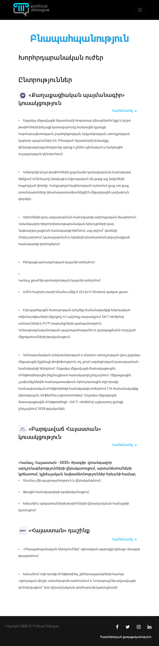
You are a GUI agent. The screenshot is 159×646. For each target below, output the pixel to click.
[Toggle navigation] (140, 10)
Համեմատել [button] (124, 110)
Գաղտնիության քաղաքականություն (125, 636)
